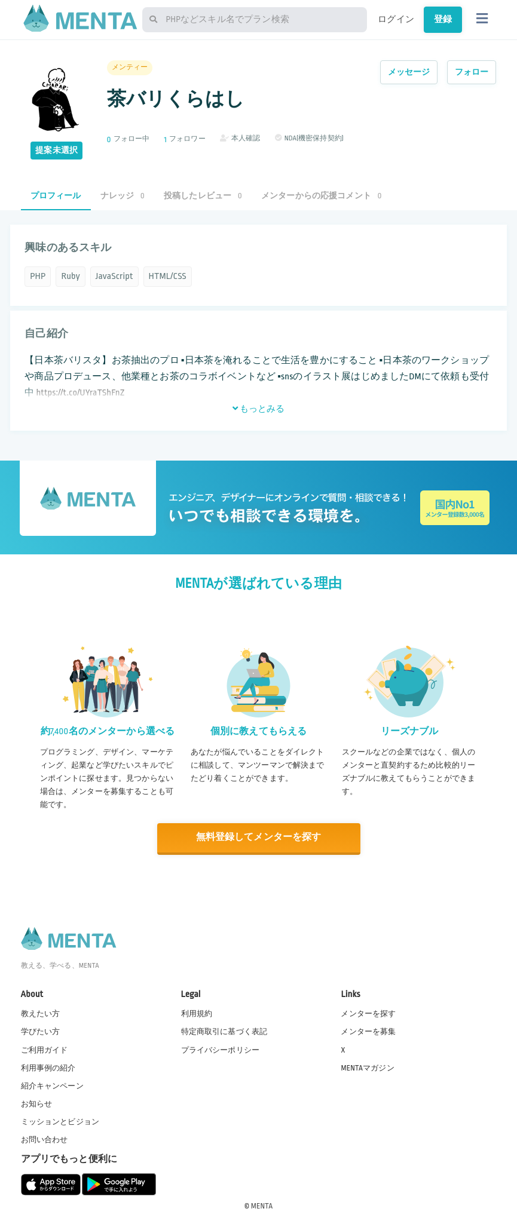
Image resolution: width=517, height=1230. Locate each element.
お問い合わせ (44, 1139)
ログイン (396, 19)
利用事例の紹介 (48, 1067)
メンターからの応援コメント (321, 195)
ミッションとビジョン (60, 1121)
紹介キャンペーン (52, 1085)
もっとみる (259, 408)
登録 (443, 19)
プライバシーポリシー (220, 1049)
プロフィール (55, 195)
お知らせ (37, 1103)
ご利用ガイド (44, 1049)
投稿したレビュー (203, 195)
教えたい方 (40, 1013)
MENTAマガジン (367, 1067)
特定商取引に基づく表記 (224, 1031)
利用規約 (197, 1013)
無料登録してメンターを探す (259, 837)
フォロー (472, 72)
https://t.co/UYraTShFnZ (80, 393)
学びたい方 (40, 1031)
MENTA (262, 1205)
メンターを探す (368, 1013)
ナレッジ (122, 195)
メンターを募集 (368, 1031)
